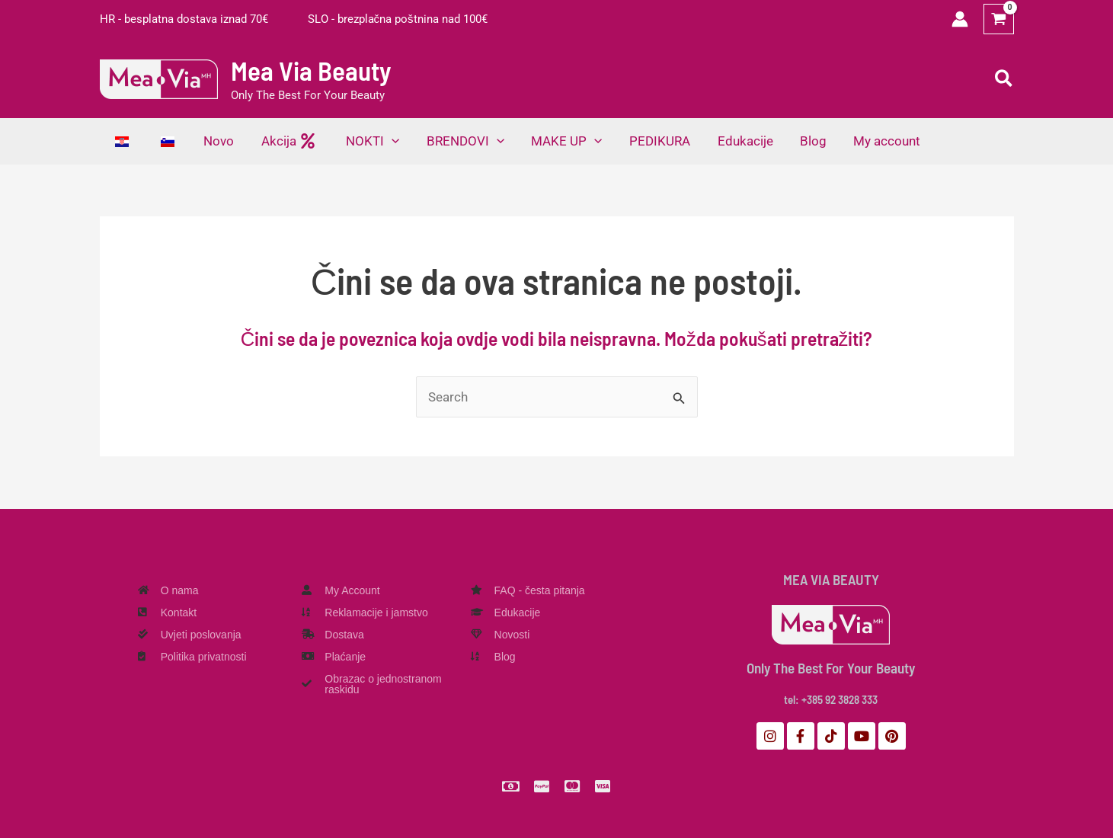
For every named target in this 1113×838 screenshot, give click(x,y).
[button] (1004, 79)
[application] (387, 141)
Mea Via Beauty (311, 70)
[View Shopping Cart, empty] (998, 19)
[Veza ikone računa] (959, 19)
